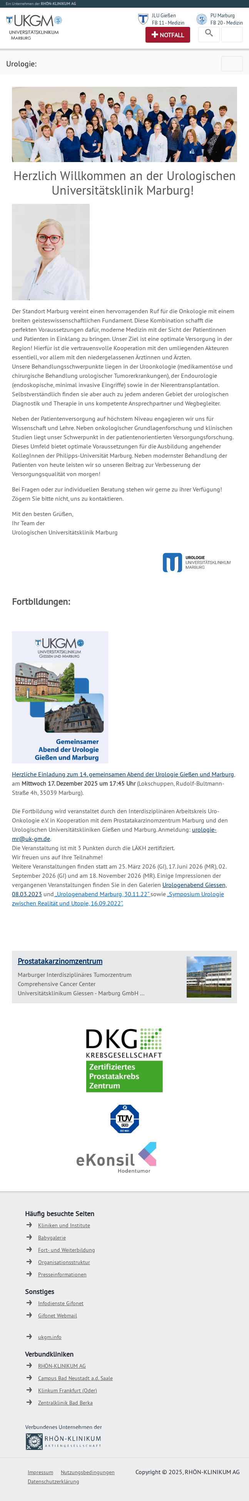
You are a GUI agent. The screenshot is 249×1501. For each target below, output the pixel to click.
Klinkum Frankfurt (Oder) (67, 1390)
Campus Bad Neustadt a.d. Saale (75, 1378)
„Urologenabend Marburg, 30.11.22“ (102, 894)
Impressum (40, 1472)
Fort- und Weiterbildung (66, 1249)
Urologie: (21, 63)
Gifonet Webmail (57, 1315)
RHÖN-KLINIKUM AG (62, 1365)
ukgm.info (50, 1337)
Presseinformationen (62, 1274)
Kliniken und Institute (64, 1225)
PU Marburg (223, 15)
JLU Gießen (164, 15)
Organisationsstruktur (64, 1262)
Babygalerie (52, 1237)
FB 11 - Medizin (168, 23)
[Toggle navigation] (209, 34)
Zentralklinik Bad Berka (65, 1402)
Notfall (172, 35)
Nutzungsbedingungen (88, 1472)
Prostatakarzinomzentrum (60, 961)
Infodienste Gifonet (61, 1303)
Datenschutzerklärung (53, 1481)
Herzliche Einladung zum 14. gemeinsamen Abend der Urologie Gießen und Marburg (123, 774)
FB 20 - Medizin (227, 23)
